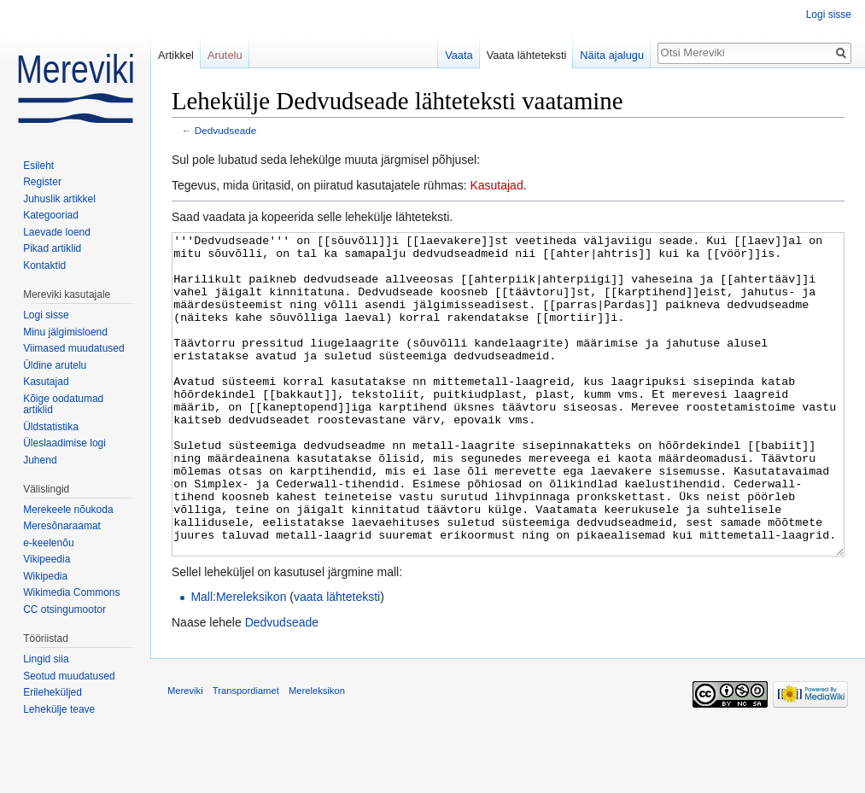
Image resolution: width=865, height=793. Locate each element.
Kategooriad (51, 215)
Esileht (38, 166)
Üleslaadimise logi (64, 443)
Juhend (39, 460)
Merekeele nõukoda (68, 510)
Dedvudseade (226, 130)
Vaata (459, 55)
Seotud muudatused (68, 676)
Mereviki (185, 754)
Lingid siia (45, 659)
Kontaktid (44, 265)
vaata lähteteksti (337, 661)
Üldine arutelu (54, 365)
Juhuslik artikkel (59, 199)
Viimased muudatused (74, 348)
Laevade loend (57, 232)
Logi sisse (828, 14)
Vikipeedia (46, 559)
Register (42, 182)
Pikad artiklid (52, 248)
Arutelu (225, 55)
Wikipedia (45, 576)
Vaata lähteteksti (527, 55)
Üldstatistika (51, 427)
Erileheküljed (52, 692)
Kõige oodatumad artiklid (63, 405)
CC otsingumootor (64, 609)
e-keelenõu (48, 543)
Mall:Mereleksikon (238, 661)
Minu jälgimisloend (65, 332)
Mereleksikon (317, 754)
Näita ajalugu (612, 55)
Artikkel (176, 55)
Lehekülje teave (59, 709)
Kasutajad (496, 185)
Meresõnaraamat (62, 526)
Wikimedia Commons (71, 592)
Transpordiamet (246, 754)
